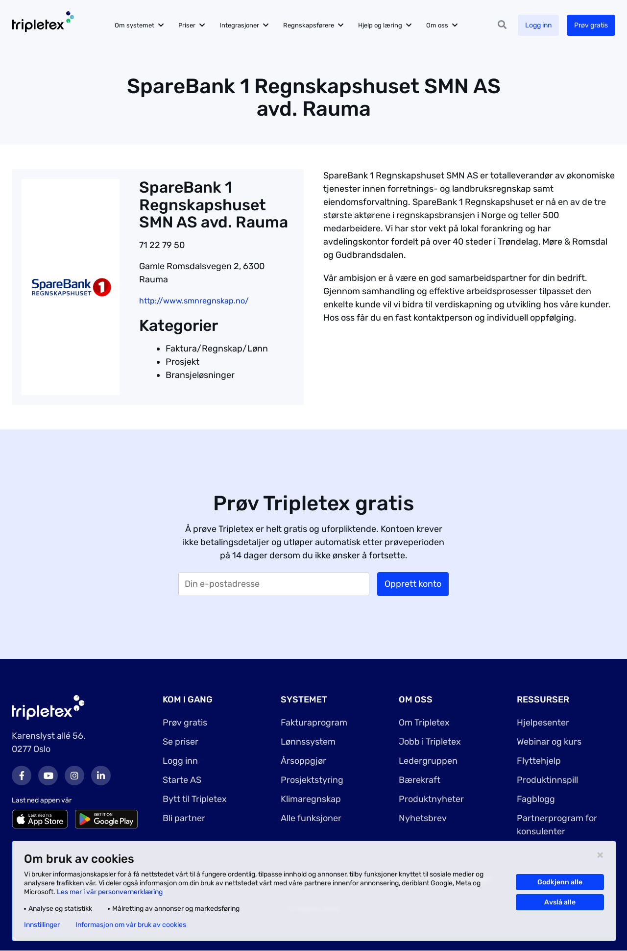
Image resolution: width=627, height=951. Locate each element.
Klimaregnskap (311, 799)
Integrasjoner (239, 25)
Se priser (180, 741)
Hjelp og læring (380, 25)
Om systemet (134, 25)
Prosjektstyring (312, 780)
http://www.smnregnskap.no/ (194, 300)
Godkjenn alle (559, 882)
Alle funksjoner (311, 818)
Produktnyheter (431, 799)
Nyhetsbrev (423, 818)
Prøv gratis (591, 25)
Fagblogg (536, 799)
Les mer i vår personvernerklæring (110, 892)
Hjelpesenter (543, 722)
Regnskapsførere (308, 25)
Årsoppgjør (303, 760)
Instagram (74, 775)
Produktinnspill (547, 780)
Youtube (48, 775)
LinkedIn (101, 775)
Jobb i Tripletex (430, 741)
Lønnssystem (308, 741)
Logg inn (538, 25)
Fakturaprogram (314, 722)
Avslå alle (560, 902)
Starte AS (182, 780)
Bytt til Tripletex (195, 799)
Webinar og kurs (549, 741)
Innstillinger (42, 925)
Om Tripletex (424, 722)
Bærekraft (419, 780)
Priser (186, 25)
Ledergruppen (428, 760)
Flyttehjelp (539, 760)
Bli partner (184, 818)
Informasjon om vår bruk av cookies (130, 925)
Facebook (21, 775)
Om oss (437, 25)
